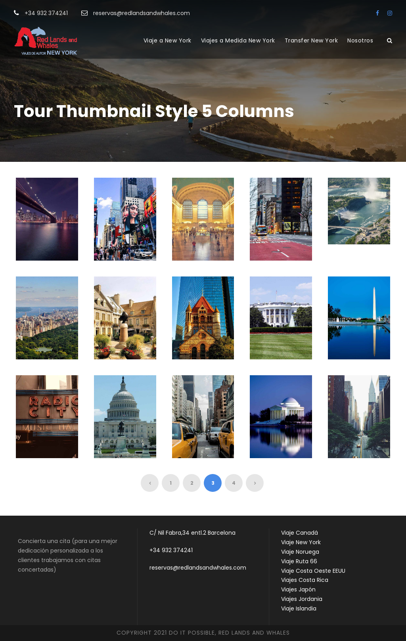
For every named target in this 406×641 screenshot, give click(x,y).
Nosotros (360, 40)
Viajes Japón (298, 589)
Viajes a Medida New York (238, 40)
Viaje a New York (168, 40)
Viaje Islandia (298, 608)
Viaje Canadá (299, 533)
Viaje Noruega (300, 552)
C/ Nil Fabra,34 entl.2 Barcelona (192, 533)
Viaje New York (301, 542)
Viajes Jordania (301, 599)
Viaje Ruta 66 (299, 561)
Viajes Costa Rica (304, 580)
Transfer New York (311, 40)
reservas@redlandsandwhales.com (197, 568)
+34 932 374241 (171, 550)
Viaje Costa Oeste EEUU (313, 571)
